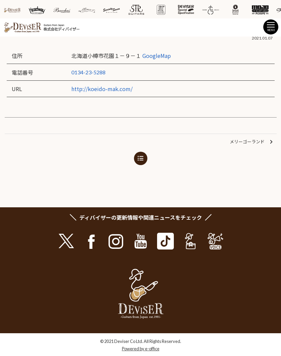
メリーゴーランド (251, 142)
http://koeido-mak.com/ (102, 89)
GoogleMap (156, 56)
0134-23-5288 (88, 72)
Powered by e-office (140, 348)
